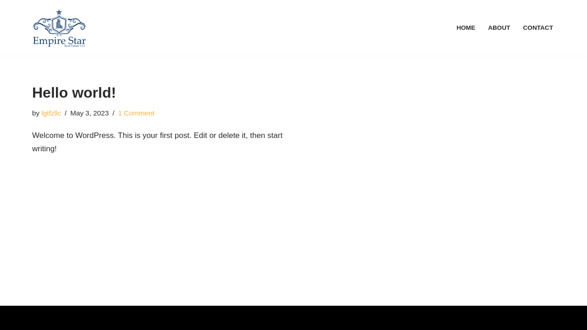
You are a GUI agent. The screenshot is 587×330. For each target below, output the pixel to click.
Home (465, 27)
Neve (41, 317)
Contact (538, 27)
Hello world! (74, 92)
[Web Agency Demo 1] (59, 28)
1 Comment (136, 113)
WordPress (119, 317)
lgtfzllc (51, 113)
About (499, 27)
